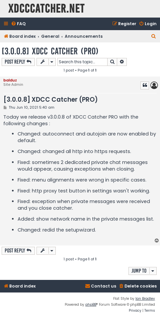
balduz (10, 80)
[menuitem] (18, 24)
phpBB (90, 304)
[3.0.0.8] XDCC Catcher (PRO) (50, 51)
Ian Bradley (145, 298)
